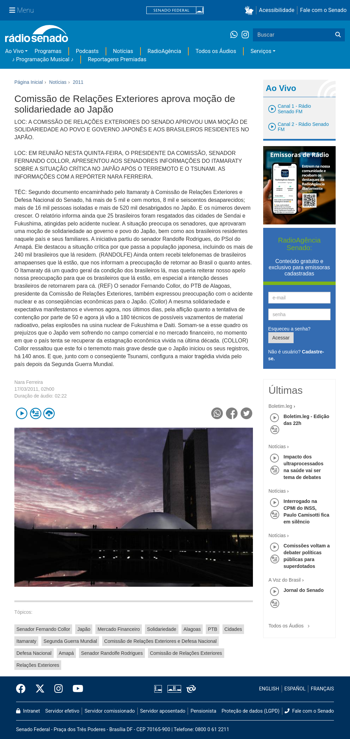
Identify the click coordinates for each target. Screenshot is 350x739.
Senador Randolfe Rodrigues (112, 653)
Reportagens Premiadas (117, 59)
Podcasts (87, 51)
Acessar (281, 337)
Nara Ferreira (28, 382)
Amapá (66, 653)
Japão (83, 629)
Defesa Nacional (34, 653)
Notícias (123, 51)
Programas (48, 51)
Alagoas (192, 629)
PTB (212, 629)
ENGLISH (269, 689)
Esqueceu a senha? (289, 329)
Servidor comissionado (110, 711)
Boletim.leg (280, 406)
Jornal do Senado (304, 590)
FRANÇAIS (322, 689)
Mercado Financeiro (118, 629)
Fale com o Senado (323, 10)
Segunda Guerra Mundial (70, 641)
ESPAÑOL (295, 689)
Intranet (28, 711)
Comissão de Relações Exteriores (186, 653)
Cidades (233, 629)
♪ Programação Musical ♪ (42, 59)
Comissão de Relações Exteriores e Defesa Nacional (160, 641)
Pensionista (203, 711)
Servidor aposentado (162, 711)
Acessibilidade (277, 10)
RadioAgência (164, 51)
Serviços (261, 51)
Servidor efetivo (62, 711)
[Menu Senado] (21, 10)
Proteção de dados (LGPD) (250, 711)
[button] (250, 10)
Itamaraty (26, 641)
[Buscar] (338, 35)
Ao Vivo (14, 51)
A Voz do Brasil (285, 580)
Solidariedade (161, 629)
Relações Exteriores (37, 665)
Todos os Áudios (216, 51)
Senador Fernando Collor (43, 629)
